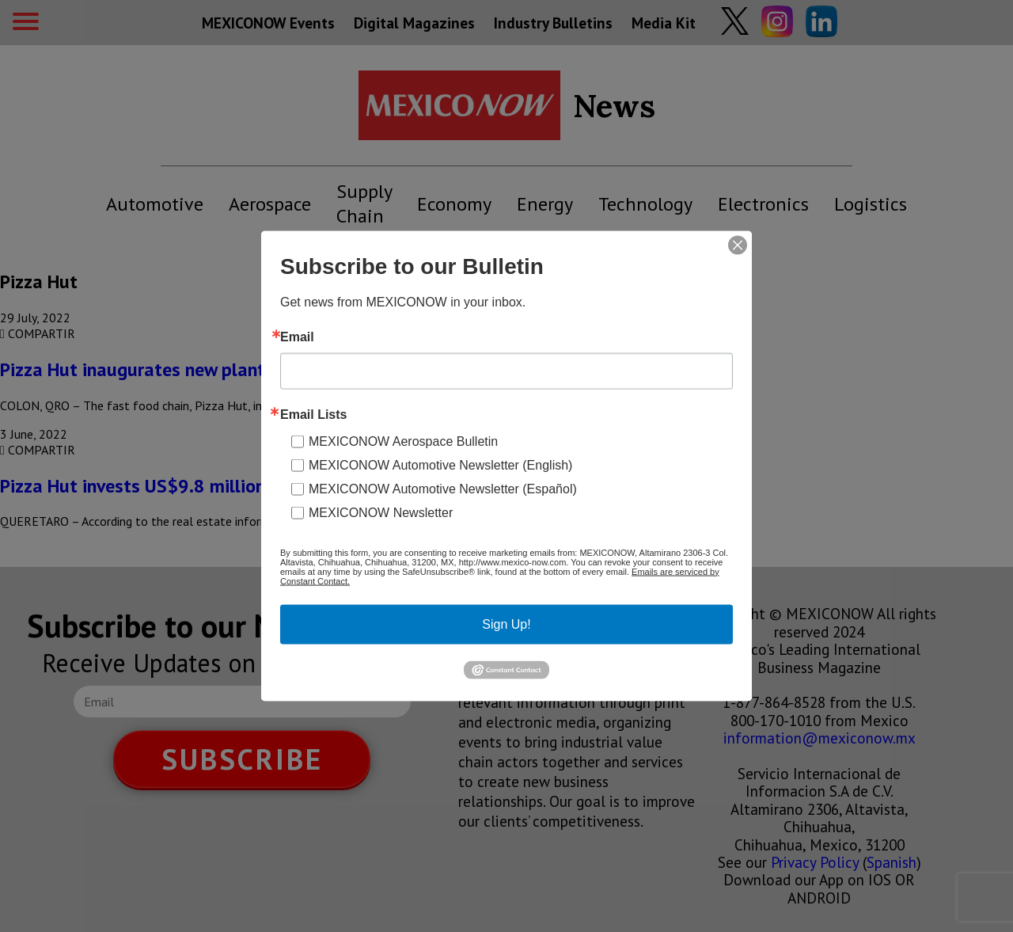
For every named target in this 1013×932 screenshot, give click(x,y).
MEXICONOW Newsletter (381, 512)
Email (297, 336)
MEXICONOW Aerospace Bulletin (403, 440)
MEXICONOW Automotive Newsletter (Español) (443, 488)
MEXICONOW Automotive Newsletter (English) (440, 464)
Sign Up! (506, 623)
